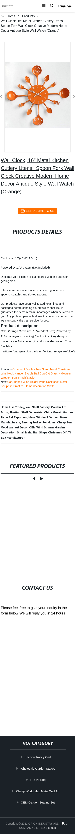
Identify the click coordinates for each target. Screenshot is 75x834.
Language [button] (65, 6)
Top (65, 823)
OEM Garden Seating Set (38, 802)
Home (11, 16)
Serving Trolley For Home (39, 422)
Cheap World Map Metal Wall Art (38, 791)
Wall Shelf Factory (38, 407)
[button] (43, 6)
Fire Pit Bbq (38, 779)
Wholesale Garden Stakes (38, 768)
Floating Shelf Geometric (26, 412)
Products (28, 16)
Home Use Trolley (12, 407)
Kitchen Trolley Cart (38, 757)
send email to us (37, 211)
